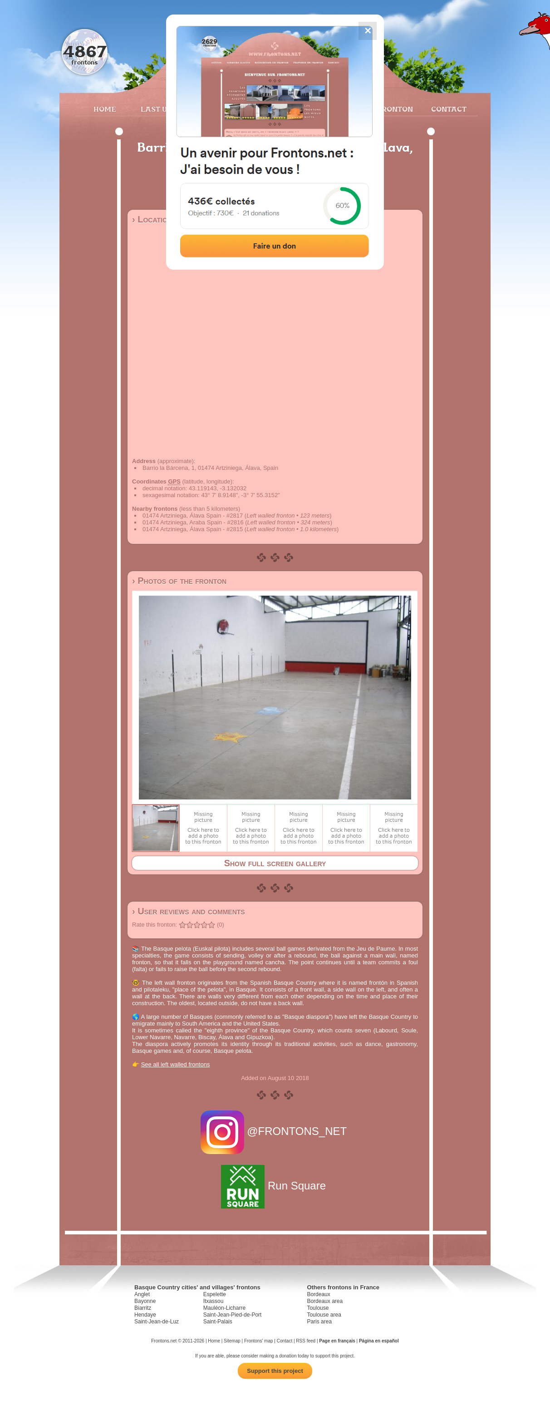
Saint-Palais (217, 1321)
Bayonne (145, 1301)
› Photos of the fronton (179, 581)
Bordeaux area (325, 1301)
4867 (85, 51)
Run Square (275, 1185)
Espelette (214, 1294)
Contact (447, 108)
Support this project (275, 1370)
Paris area (319, 1321)
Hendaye (145, 1315)
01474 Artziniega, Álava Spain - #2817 (192, 515)
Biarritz (142, 1308)
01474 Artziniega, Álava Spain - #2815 (192, 529)
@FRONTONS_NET (275, 1131)
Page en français (337, 1340)
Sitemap (232, 1340)
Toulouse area (324, 1315)
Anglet (142, 1294)
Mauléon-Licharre (224, 1308)
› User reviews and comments (188, 911)
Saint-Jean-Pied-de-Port (232, 1315)
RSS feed (305, 1340)
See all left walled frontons (175, 1064)
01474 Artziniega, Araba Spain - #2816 (193, 522)
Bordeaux (318, 1294)
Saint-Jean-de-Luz (156, 1321)
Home (104, 108)
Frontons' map (258, 1340)
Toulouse (318, 1308)
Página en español (379, 1340)
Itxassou (213, 1301)
